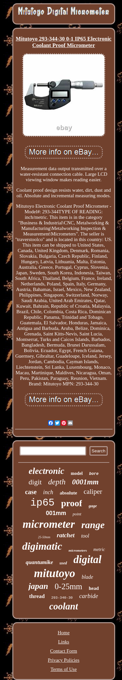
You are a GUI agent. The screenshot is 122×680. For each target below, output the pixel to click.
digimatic (42, 546)
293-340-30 (62, 598)
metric (99, 549)
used (63, 563)
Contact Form (63, 651)
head (94, 588)
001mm (56, 513)
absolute (68, 492)
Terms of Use (63, 669)
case (31, 491)
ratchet (66, 535)
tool (85, 536)
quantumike (39, 562)
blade (87, 577)
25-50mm (44, 537)
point (77, 513)
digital (88, 559)
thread (37, 596)
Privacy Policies (63, 660)
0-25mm (68, 586)
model (77, 473)
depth (56, 482)
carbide (88, 595)
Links (63, 641)
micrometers (78, 550)
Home (64, 632)
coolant (63, 606)
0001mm (85, 482)
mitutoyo (54, 573)
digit (35, 482)
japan (38, 586)
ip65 (42, 503)
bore (94, 474)
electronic (46, 471)
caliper (93, 491)
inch (48, 492)
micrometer (48, 524)
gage (92, 505)
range (93, 524)
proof (71, 503)
